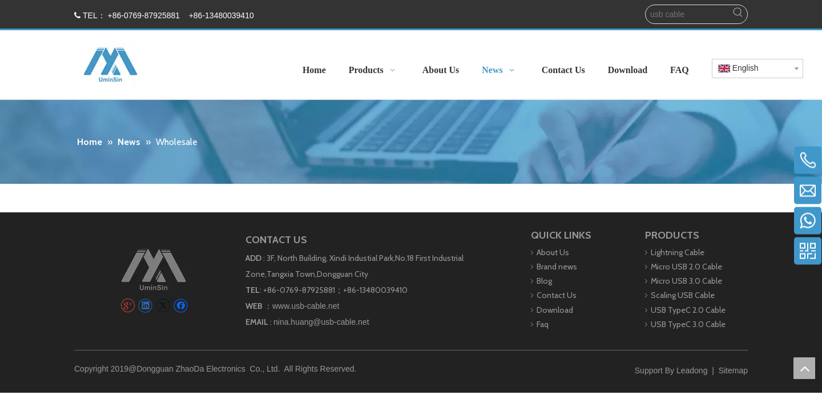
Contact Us (557, 295)
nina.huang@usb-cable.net (321, 322)
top (804, 368)
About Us (553, 252)
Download (555, 310)
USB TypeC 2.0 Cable (688, 310)
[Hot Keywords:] (738, 14)
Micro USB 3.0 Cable (686, 281)
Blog (544, 281)
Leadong (692, 370)
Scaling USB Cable (683, 295)
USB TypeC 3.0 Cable (688, 324)
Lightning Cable (677, 252)
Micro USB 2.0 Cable (686, 266)
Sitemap (733, 370)
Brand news (557, 266)
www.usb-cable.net (306, 306)
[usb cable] (687, 14)
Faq (543, 324)
